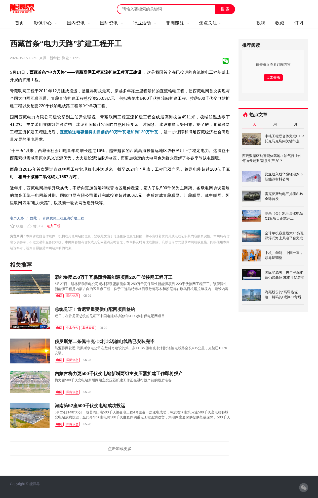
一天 (252, 124)
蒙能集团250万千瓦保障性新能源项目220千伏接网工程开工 (113, 277)
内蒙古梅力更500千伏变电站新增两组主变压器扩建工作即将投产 (119, 373)
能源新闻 (27, 9)
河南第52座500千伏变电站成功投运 (90, 405)
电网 (59, 296)
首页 (19, 22)
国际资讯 (111, 22)
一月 (293, 124)
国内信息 (72, 296)
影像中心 (45, 22)
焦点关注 (210, 22)
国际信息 (72, 360)
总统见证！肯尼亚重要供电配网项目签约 (95, 309)
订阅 (298, 22)
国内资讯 (78, 22)
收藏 (279, 22)
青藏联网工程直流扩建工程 (63, 218)
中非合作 (72, 328)
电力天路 (17, 218)
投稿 (260, 22)
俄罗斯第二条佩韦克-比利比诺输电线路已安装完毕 (105, 341)
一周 (273, 124)
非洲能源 (177, 22)
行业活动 (144, 22)
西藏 (33, 218)
